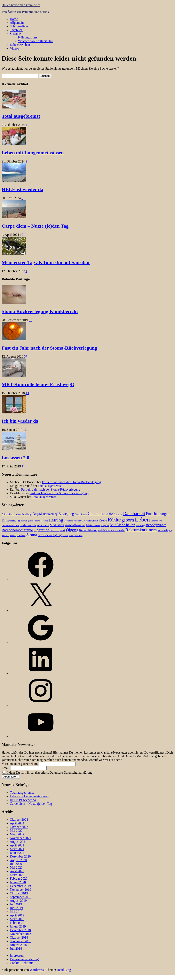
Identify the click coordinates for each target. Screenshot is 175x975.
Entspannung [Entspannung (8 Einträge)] (11, 520)
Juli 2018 (16, 948)
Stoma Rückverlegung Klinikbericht (40, 311)
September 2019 (20, 897)
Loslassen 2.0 (15, 457)
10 (21, 234)
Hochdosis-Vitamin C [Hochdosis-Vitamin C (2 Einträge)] (73, 521)
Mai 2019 (16, 911)
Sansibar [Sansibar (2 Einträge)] (5, 535)
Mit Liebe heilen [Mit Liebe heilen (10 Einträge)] (122, 525)
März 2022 (17, 834)
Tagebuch (16, 30)
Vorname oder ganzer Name (20, 763)
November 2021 (20, 838)
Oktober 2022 (19, 827)
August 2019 (18, 900)
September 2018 (20, 941)
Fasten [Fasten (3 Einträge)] (24, 520)
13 (27, 393)
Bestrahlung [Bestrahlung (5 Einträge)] (50, 514)
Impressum (17, 955)
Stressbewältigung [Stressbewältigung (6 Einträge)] (50, 535)
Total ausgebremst (21, 116)
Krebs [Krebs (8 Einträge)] (103, 520)
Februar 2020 (18, 878)
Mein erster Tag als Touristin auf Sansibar (46, 262)
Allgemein (17, 22)
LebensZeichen (20, 44)
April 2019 (17, 915)
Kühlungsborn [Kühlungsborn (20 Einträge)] (121, 519)
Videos (14, 48)
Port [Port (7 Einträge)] (62, 530)
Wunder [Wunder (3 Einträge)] (78, 535)
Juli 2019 (16, 904)
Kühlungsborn (27, 37)
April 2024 (17, 823)
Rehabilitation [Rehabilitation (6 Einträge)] (88, 530)
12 (25, 429)
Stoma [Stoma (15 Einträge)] (31, 535)
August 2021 (18, 841)
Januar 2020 (18, 882)
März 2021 (17, 849)
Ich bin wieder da (20, 421)
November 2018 (20, 934)
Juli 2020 (16, 864)
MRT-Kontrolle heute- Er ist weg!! (38, 384)
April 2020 (17, 871)
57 (25, 356)
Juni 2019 (16, 908)
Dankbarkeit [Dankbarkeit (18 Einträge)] (134, 513)
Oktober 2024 (19, 819)
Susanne (15, 33)
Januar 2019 (18, 926)
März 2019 (17, 919)
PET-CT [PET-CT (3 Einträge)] (54, 530)
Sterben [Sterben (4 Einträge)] (21, 535)
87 (30, 320)
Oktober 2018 (19, 937)
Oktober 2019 (19, 893)
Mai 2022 (16, 830)
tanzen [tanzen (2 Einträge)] (65, 535)
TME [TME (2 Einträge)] (71, 535)
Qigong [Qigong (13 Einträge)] (72, 530)
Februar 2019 (18, 922)
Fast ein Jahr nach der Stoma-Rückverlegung (49, 348)
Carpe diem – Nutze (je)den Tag (35, 226)
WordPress (37, 970)
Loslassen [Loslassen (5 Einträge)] (26, 525)
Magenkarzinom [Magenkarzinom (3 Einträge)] (40, 525)
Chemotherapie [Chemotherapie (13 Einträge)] (100, 513)
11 (23, 466)
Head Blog (64, 970)
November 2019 (20, 889)
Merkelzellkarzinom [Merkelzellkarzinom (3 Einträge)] (75, 525)
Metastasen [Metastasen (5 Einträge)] (93, 525)
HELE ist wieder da (22, 189)
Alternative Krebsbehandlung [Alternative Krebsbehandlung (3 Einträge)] (16, 514)
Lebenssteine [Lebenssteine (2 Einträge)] (156, 521)
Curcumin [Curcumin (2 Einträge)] (117, 514)
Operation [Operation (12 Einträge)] (41, 530)
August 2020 (18, 860)
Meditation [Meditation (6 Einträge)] (57, 525)
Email (5, 768)
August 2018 (18, 945)
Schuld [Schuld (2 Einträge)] (13, 535)
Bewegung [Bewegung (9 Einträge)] (66, 514)
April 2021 (17, 845)
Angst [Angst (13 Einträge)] (37, 513)
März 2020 (17, 875)
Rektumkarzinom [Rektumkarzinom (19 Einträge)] (141, 529)
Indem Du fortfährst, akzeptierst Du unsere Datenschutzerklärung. (47, 772)
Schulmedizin (19, 26)
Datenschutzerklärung (24, 959)
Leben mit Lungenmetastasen (33, 152)
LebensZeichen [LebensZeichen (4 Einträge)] (10, 525)
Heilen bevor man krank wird (21, 5)
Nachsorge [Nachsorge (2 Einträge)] (140, 525)
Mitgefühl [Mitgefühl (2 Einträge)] (105, 525)
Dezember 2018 (20, 930)
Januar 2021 (18, 852)
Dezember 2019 (20, 886)
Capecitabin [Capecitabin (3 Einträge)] (81, 514)
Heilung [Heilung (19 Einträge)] (56, 519)
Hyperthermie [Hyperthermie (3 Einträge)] (91, 520)
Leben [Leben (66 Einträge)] (142, 519)
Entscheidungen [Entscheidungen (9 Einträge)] (157, 514)
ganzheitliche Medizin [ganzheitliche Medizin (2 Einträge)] (38, 521)
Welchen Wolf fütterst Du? (35, 41)
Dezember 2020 (20, 856)
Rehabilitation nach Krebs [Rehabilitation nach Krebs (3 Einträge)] (111, 530)
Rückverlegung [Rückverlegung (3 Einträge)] (165, 530)
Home (14, 19)
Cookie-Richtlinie (21, 963)
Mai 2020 (16, 867)
